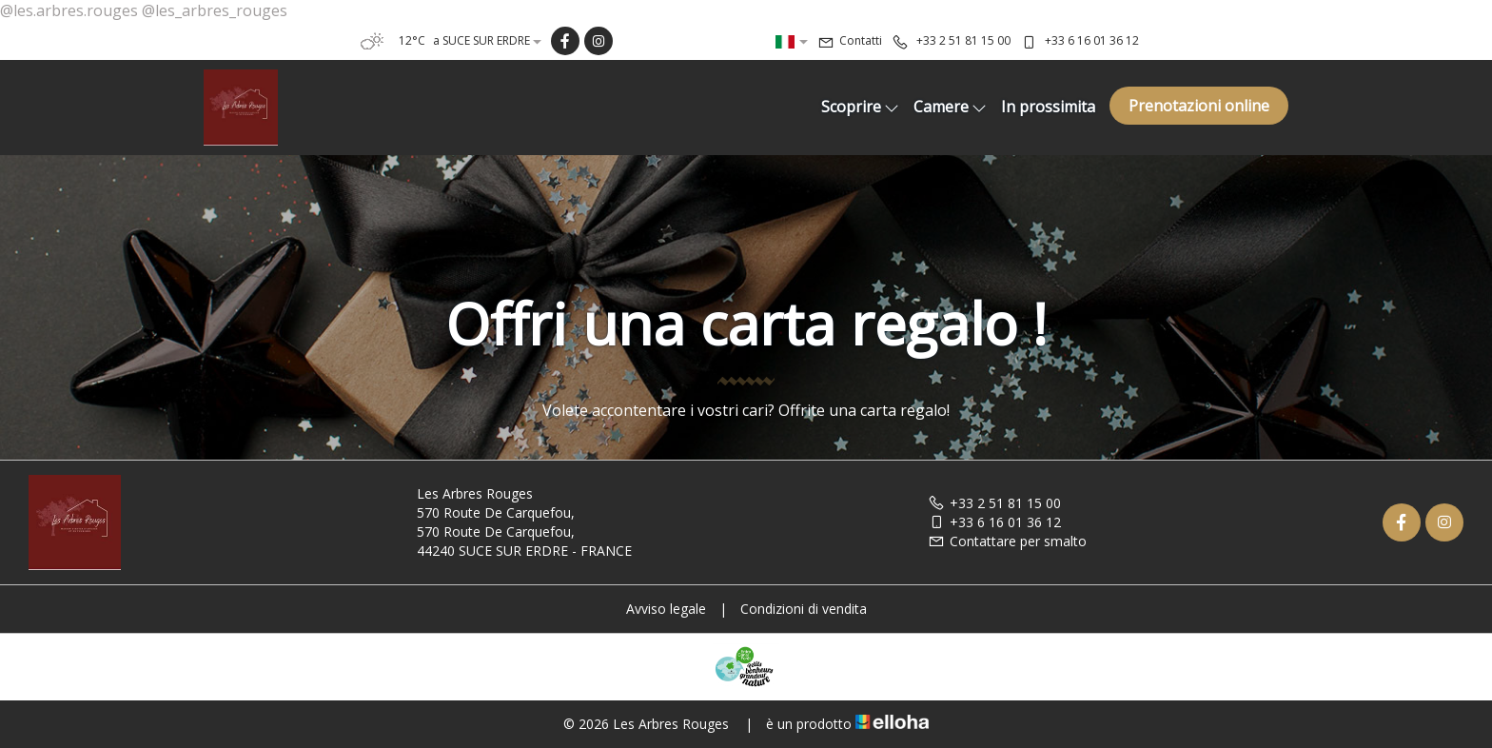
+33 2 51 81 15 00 (994, 503)
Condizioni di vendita (803, 609)
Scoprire (860, 106)
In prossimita (1048, 106)
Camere (950, 106)
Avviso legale (666, 609)
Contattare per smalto (1007, 541)
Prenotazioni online (1199, 105)
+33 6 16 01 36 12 (994, 522)
